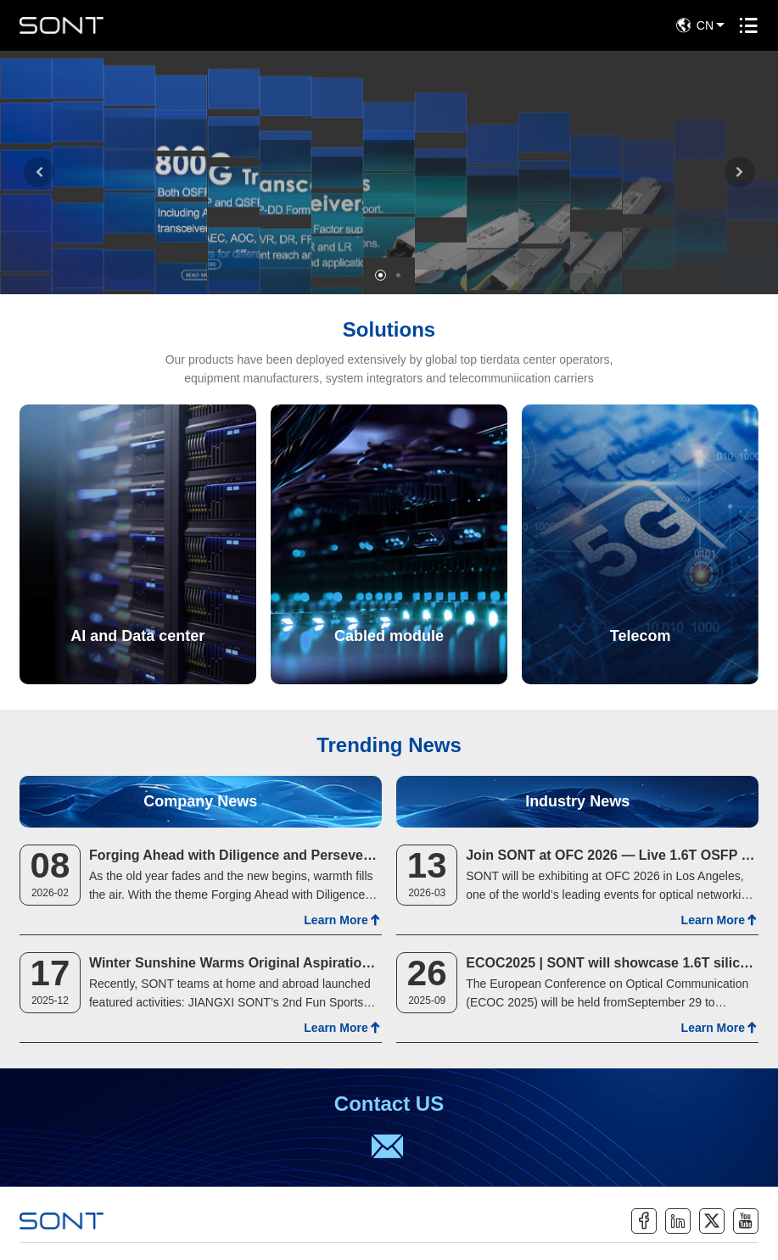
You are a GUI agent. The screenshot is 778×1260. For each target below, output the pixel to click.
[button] (39, 172)
